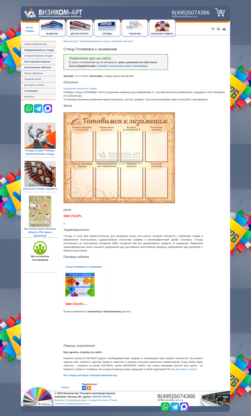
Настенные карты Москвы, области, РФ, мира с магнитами (40, 232)
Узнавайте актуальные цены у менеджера (122, 66)
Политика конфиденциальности (73, 403)
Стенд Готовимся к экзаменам (83, 266)
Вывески (59, 400)
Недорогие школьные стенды (80, 88)
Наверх (65, 387)
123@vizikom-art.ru (184, 16)
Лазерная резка (32, 79)
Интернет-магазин (122, 41)
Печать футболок (33, 73)
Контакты (29, 96)
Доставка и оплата (34, 85)
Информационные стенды (95, 41)
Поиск (113, 400)
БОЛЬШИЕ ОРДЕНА (162, 33)
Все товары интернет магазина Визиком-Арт (90, 375)
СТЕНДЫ (107, 33)
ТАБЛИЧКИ (135, 33)
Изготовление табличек (37, 67)
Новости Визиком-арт (35, 44)
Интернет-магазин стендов (38, 55)
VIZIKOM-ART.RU (101, 396)
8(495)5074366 (191, 12)
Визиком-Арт (70, 41)
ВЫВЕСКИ (52, 33)
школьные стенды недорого (40, 188)
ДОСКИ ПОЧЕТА (80, 33)
